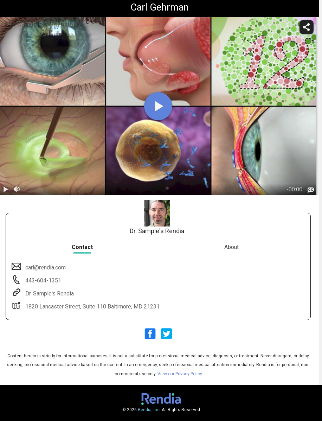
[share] (307, 27)
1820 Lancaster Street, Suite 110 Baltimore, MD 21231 (92, 306)
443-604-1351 (42, 280)
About (231, 247)
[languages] (310, 190)
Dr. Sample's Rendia (49, 293)
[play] (158, 106)
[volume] (16, 189)
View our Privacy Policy (179, 373)
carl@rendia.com (45, 267)
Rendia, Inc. (149, 409)
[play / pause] (5, 189)
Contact (82, 247)
